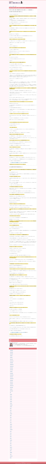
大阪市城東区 (11, 373)
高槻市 (10, 415)
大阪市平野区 (11, 387)
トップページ (10, 6)
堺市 (10, 392)
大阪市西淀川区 (11, 364)
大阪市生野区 (11, 369)
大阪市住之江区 (11, 385)
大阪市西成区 (11, 380)
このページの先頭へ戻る (35, 461)
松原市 (10, 431)
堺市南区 (11, 401)
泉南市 (10, 450)
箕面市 (10, 436)
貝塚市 (10, 417)
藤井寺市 (11, 447)
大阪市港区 (11, 357)
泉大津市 (11, 413)
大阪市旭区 (11, 371)
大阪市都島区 (11, 350)
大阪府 (13, 6)
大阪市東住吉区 (11, 378)
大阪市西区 (11, 355)
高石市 (10, 445)
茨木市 (10, 422)
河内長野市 (11, 429)
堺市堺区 (11, 394)
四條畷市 (11, 452)
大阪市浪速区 (11, 362)
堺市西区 (11, 399)
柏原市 (10, 438)
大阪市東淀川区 (11, 366)
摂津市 (10, 443)
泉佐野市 (11, 424)
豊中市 (10, 408)
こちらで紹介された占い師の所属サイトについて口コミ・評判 (17, 162)
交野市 (10, 454)
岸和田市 (11, 406)
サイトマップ (23, 462)
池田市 (10, 410)
